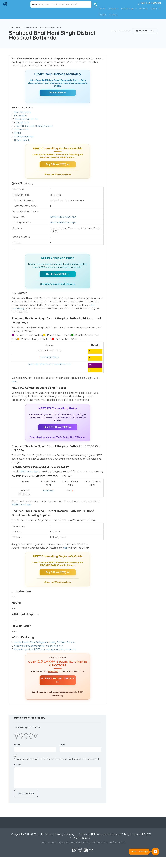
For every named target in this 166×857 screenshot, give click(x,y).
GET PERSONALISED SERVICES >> (58, 680)
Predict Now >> (57, 92)
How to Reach (21, 140)
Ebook (153, 8)
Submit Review (144, 30)
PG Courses (20, 115)
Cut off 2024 (22, 122)
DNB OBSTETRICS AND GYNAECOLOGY (49, 364)
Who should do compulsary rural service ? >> (38, 645)
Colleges (19, 27)
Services (143, 8)
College (112, 8)
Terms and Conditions (96, 842)
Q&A (62, 842)
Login (44, 842)
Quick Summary (22, 112)
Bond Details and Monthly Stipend (34, 126)
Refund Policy (117, 842)
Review (17, 765)
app (65, 547)
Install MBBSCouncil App (63, 216)
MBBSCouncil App (28, 471)
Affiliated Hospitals (24, 136)
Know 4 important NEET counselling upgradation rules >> (45, 649)
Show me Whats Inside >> (57, 174)
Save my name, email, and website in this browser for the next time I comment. (56, 759)
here (14, 381)
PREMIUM (53, 671)
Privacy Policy (74, 842)
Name (17, 744)
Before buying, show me (58, 437)
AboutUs (53, 842)
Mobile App (127, 8)
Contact (113, 14)
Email (62, 744)
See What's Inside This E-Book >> (57, 284)
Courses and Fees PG (26, 119)
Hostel (17, 133)
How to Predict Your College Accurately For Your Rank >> (44, 642)
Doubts (102, 14)
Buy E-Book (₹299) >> (57, 164)
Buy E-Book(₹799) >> (57, 274)
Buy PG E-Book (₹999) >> (57, 427)
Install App (48, 490)
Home (102, 8)
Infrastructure (21, 129)
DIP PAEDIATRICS (49, 357)
